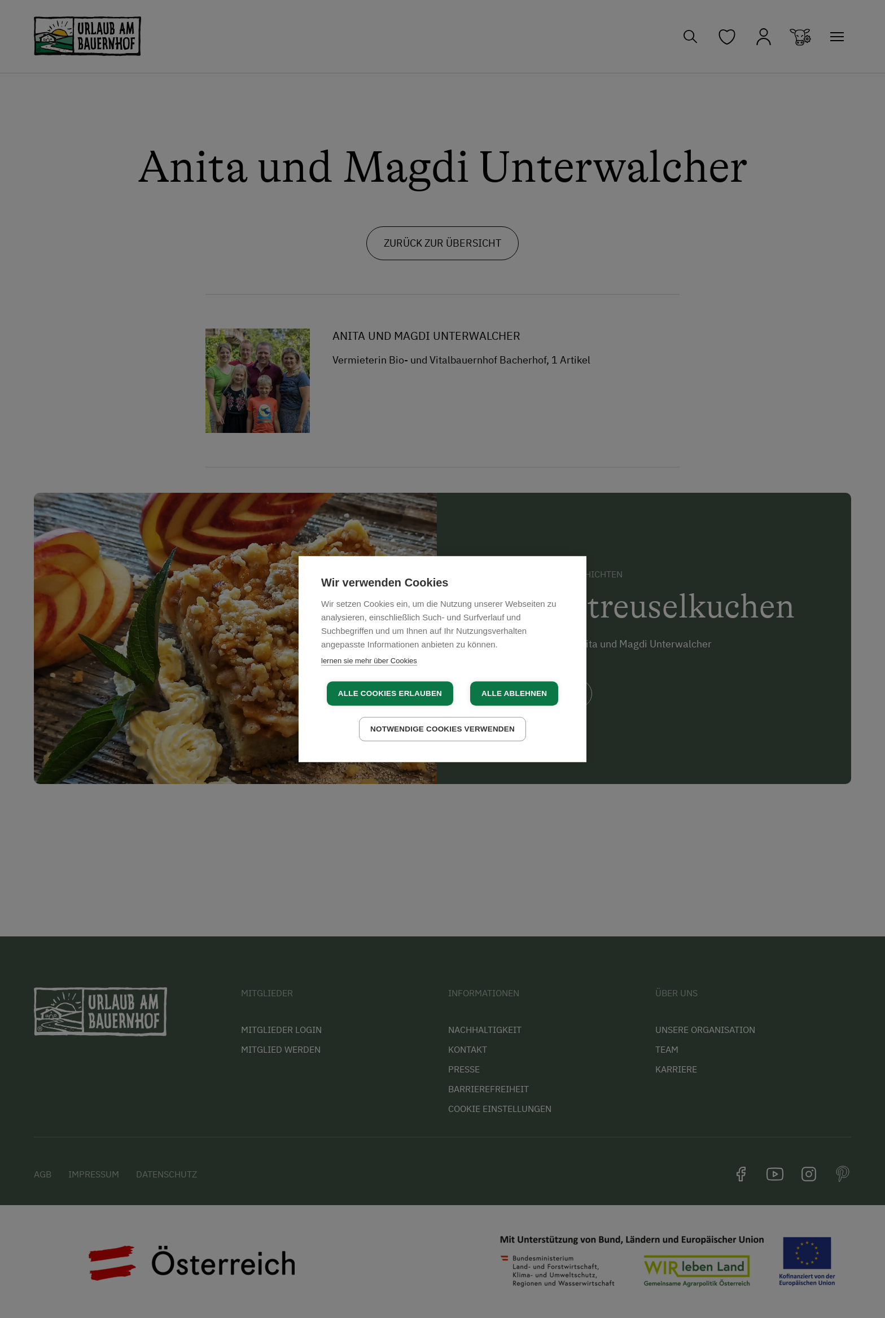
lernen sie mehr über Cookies (369, 660)
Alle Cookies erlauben (390, 693)
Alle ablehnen (514, 693)
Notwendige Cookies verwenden (442, 729)
